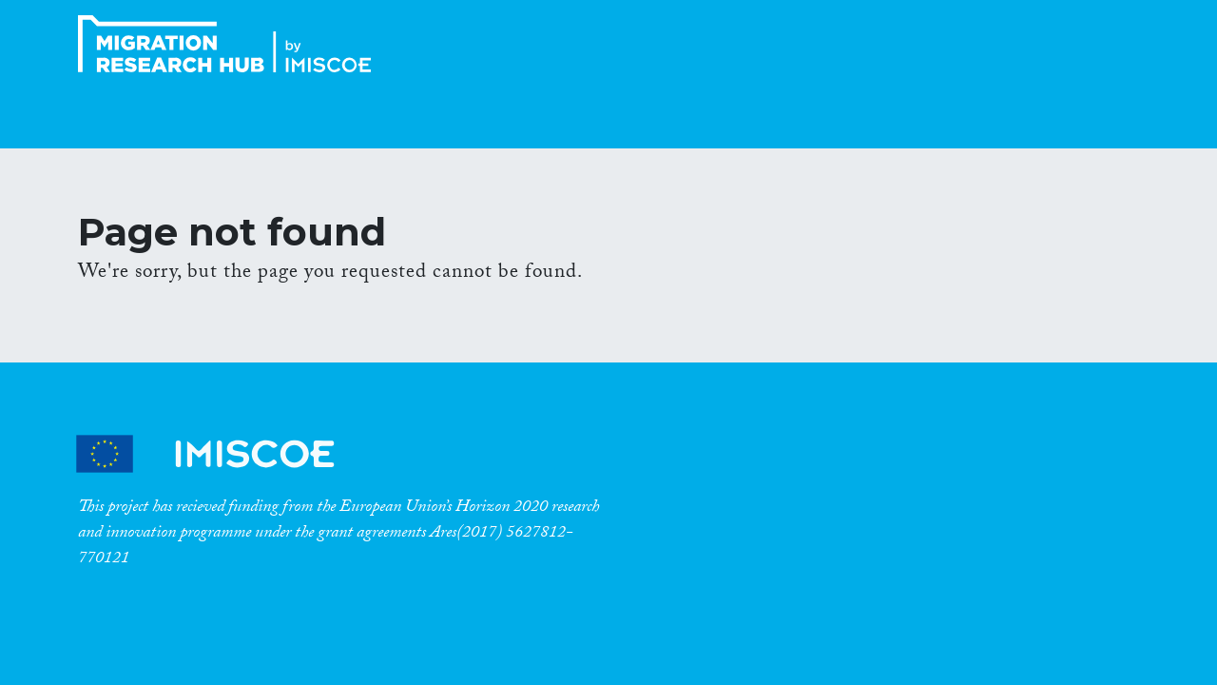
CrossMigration (230, 43)
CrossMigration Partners (221, 454)
